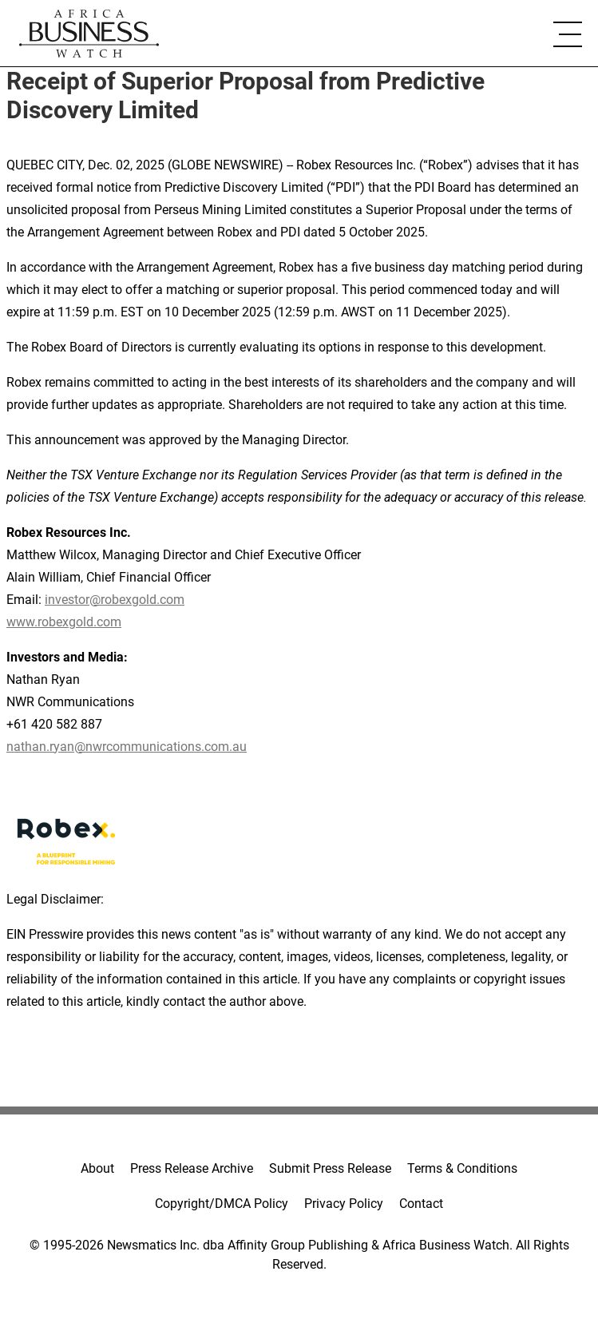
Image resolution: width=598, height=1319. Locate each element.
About (97, 1168)
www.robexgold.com (63, 622)
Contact (421, 1203)
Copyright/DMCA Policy (221, 1203)
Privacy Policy (343, 1203)
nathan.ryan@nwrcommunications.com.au (126, 746)
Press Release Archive (191, 1168)
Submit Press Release (330, 1168)
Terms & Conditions (462, 1168)
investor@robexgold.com (114, 599)
